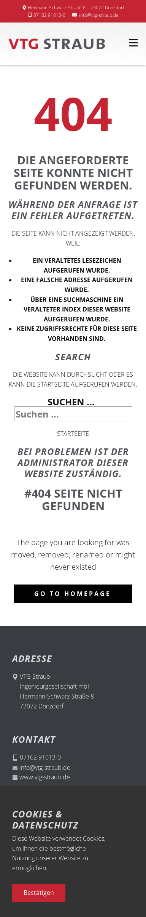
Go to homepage (72, 593)
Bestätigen (39, 892)
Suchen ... (71, 401)
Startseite (73, 433)
